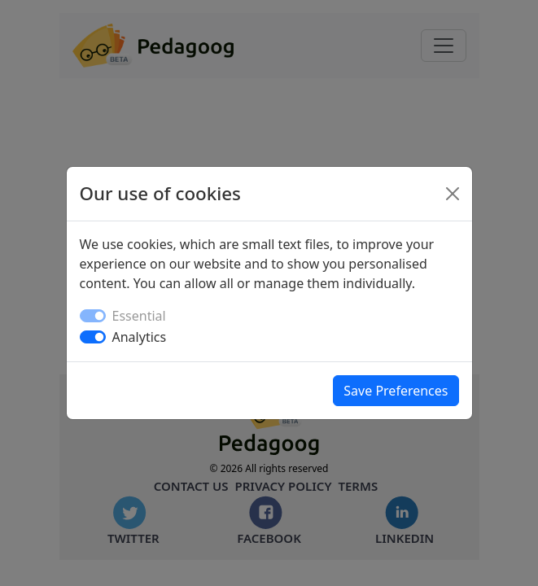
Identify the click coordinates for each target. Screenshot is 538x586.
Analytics (139, 337)
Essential (139, 316)
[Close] (453, 194)
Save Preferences (395, 391)
